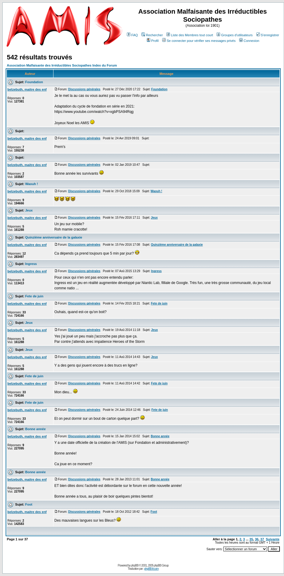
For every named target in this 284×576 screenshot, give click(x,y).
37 (262, 539)
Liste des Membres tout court (189, 35)
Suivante (273, 539)
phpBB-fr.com (151, 568)
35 (251, 539)
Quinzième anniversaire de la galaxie (53, 237)
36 (256, 539)
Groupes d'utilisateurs (235, 35)
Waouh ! (31, 184)
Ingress (31, 264)
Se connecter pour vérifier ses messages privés (199, 40)
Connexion (249, 40)
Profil (153, 40)
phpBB (134, 565)
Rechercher (152, 35)
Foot (28, 504)
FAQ (132, 35)
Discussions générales (84, 89)
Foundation (34, 82)
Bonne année (35, 429)
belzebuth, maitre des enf (27, 89)
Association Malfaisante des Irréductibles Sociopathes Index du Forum (62, 65)
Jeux (29, 210)
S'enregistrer (267, 35)
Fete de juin (34, 296)
